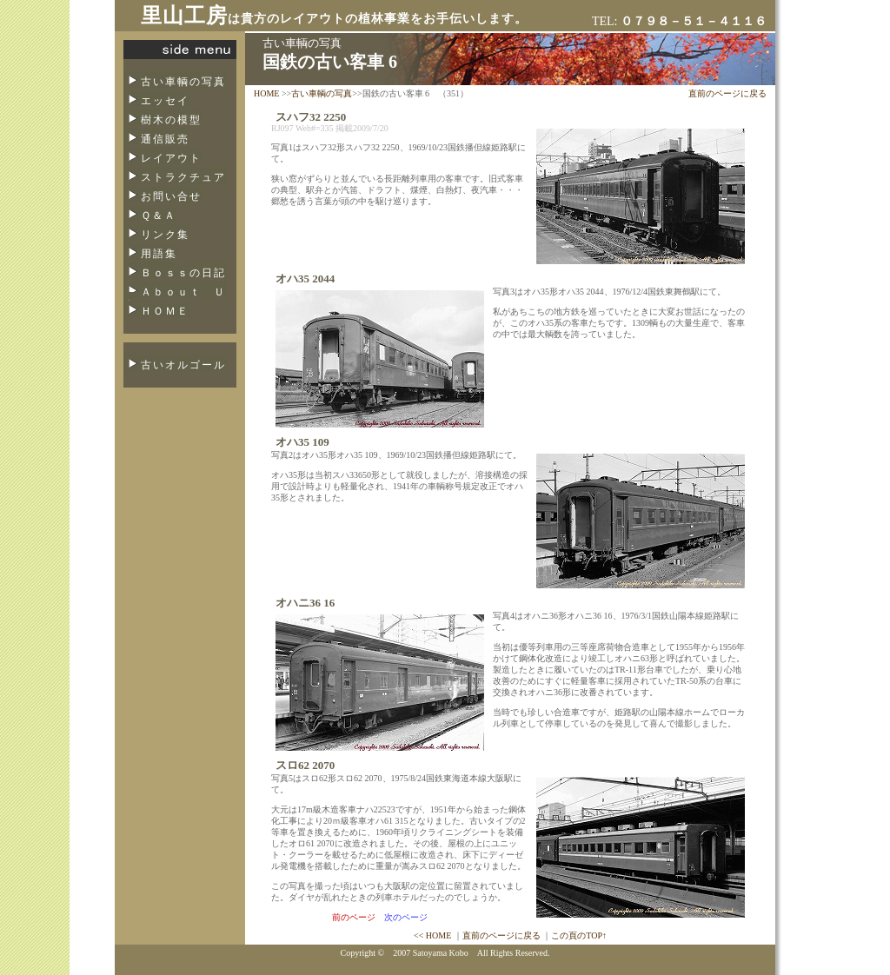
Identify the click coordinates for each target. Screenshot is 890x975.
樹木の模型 (171, 120)
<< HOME (432, 935)
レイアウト (171, 158)
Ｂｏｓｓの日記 (183, 273)
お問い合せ (171, 196)
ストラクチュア (183, 177)
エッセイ (165, 101)
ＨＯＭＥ (165, 311)
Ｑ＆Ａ (158, 215)
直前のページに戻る (727, 93)
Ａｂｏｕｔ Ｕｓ (174, 297)
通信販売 (165, 139)
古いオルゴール (183, 365)
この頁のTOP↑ (579, 935)
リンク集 (165, 235)
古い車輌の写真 (183, 82)
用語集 (159, 254)
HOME (266, 93)
